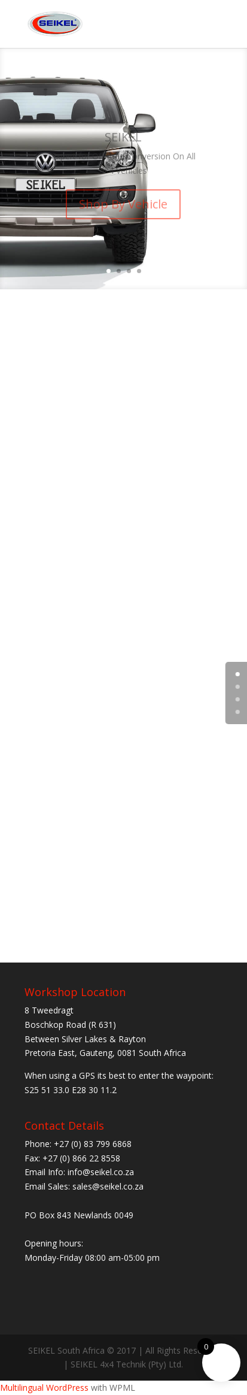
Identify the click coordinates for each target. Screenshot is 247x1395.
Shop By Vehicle (123, 209)
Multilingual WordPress (44, 1387)
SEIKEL (123, 142)
